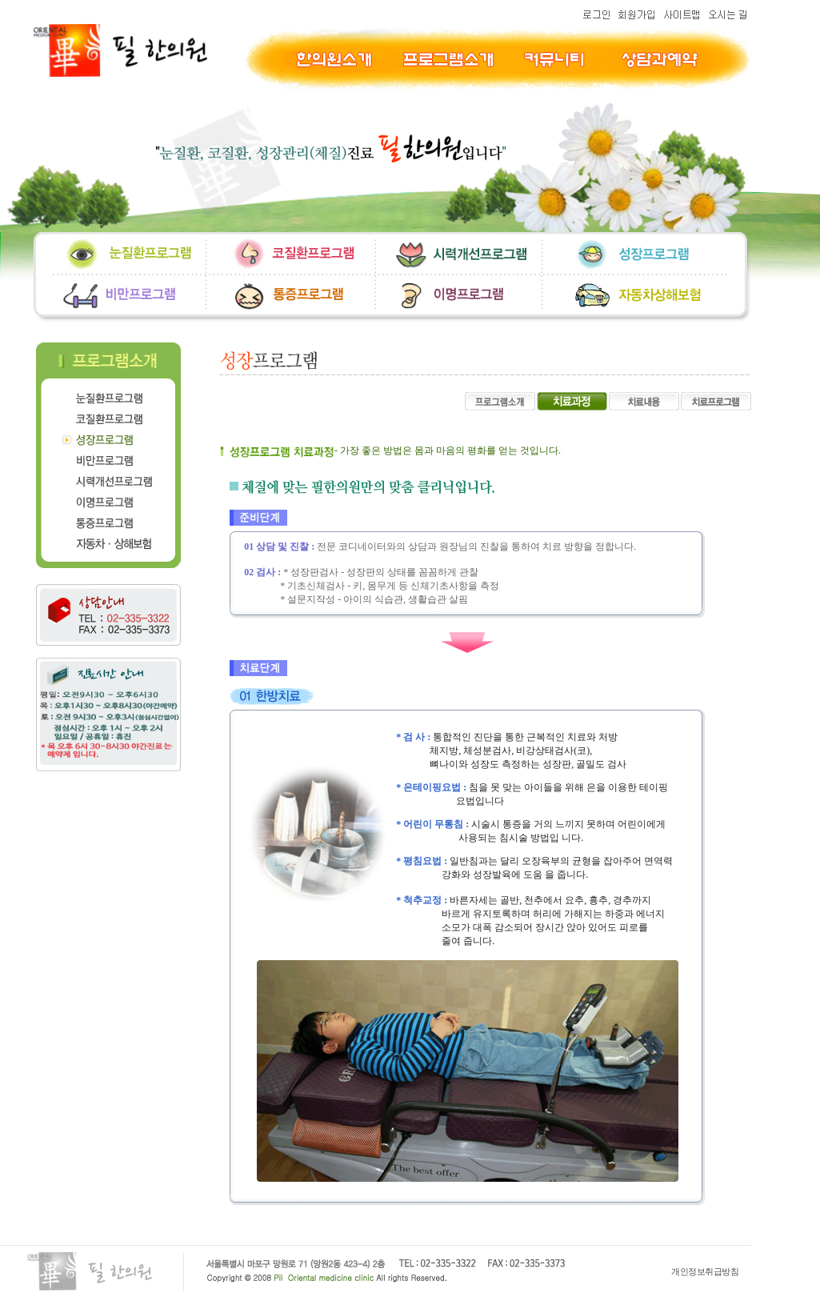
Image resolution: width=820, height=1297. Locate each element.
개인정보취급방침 (704, 1271)
